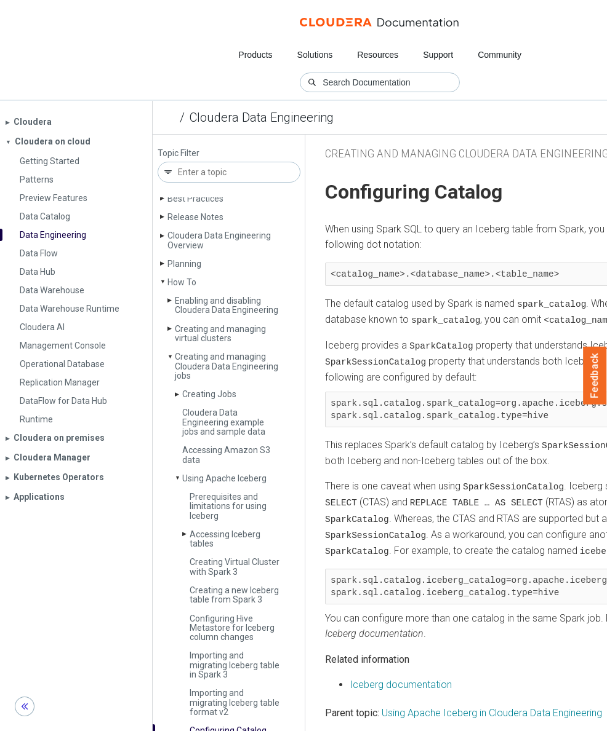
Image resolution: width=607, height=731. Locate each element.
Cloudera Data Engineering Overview (219, 240)
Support (438, 55)
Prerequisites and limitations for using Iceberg (228, 506)
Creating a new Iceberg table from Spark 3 (234, 594)
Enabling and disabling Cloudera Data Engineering (226, 305)
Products (255, 55)
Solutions (315, 55)
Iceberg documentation (401, 682)
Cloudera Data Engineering (262, 117)
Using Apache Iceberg (224, 478)
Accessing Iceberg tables (225, 538)
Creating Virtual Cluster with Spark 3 (234, 566)
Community (499, 55)
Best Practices (195, 198)
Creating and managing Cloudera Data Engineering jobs (226, 366)
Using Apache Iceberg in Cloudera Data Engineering (492, 710)
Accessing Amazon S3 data (226, 454)
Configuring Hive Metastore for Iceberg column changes (232, 628)
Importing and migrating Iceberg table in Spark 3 (234, 664)
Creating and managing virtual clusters (220, 333)
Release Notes (195, 217)
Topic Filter (178, 153)
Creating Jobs (209, 394)
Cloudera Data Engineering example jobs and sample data (223, 422)
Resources (377, 55)
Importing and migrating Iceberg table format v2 (234, 702)
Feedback (595, 375)
